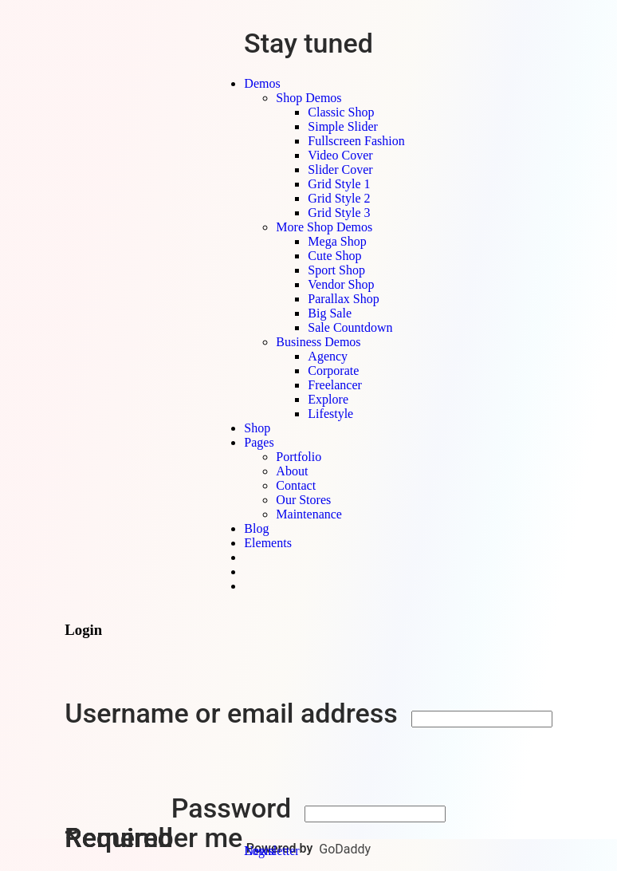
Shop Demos (308, 97)
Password (234, 808)
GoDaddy (345, 849)
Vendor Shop (341, 284)
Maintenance (309, 514)
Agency (328, 356)
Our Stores (303, 499)
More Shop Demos (324, 227)
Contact (296, 485)
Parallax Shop (343, 298)
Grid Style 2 (339, 198)
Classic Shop (341, 112)
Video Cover (340, 155)
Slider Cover (340, 169)
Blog (256, 528)
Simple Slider (343, 126)
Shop (257, 428)
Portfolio (298, 456)
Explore (328, 399)
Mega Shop (337, 241)
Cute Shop (334, 255)
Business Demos (318, 342)
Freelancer (335, 385)
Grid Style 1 (339, 184)
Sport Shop (336, 270)
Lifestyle (330, 413)
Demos (262, 83)
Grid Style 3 (339, 212)
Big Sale (330, 313)
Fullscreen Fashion (356, 141)
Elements (268, 543)
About (292, 471)
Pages (258, 442)
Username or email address (234, 713)
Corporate (333, 370)
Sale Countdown (350, 327)
